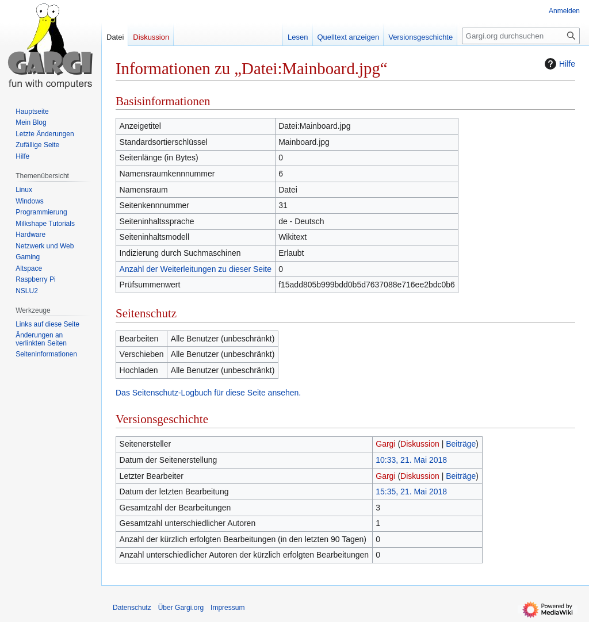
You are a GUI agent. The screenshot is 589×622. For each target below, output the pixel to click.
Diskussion (419, 443)
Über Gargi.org (181, 608)
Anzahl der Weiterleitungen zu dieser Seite (195, 269)
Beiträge (461, 443)
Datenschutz (132, 608)
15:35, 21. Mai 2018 (411, 491)
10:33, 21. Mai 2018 (411, 459)
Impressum (227, 608)
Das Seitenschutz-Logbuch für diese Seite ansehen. (208, 392)
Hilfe (558, 64)
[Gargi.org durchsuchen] (521, 36)
